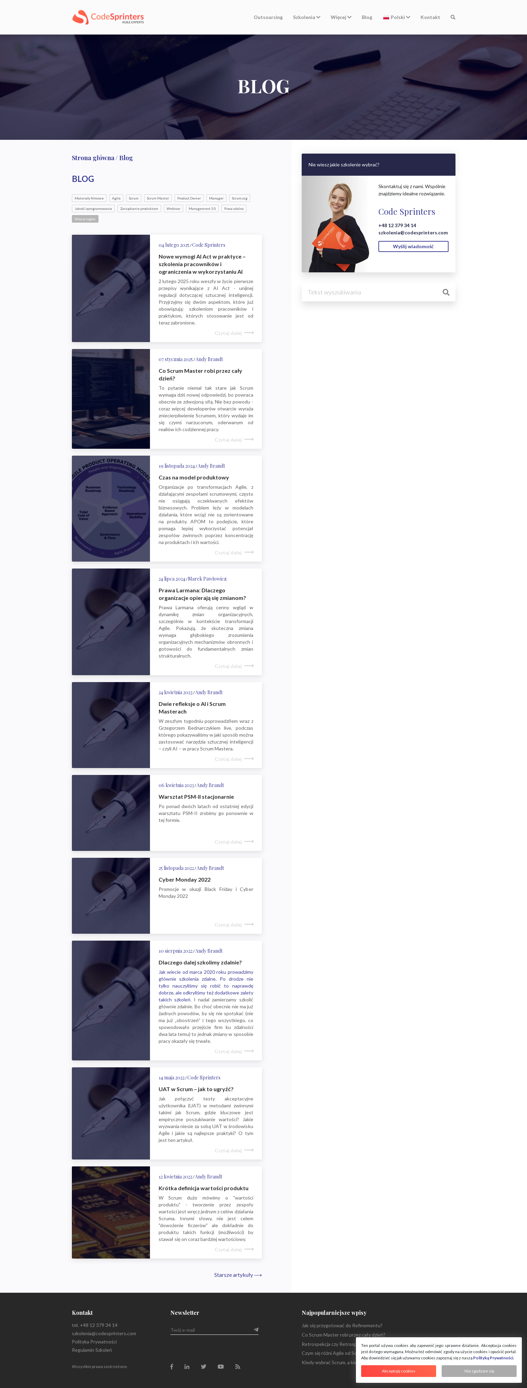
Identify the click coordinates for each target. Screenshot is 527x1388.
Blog (367, 17)
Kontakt (430, 17)
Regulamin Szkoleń (92, 1350)
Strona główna (93, 158)
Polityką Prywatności (493, 1357)
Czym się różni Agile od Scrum (333, 1353)
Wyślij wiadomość (413, 246)
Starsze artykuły (238, 1274)
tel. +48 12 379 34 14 (94, 1325)
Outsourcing (268, 17)
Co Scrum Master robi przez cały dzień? (343, 1335)
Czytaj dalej (228, 333)
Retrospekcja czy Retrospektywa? (338, 1344)
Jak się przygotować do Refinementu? (342, 1325)
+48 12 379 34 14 (397, 225)
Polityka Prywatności (94, 1342)
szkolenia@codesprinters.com (413, 232)
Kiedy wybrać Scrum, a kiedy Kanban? (342, 1362)
